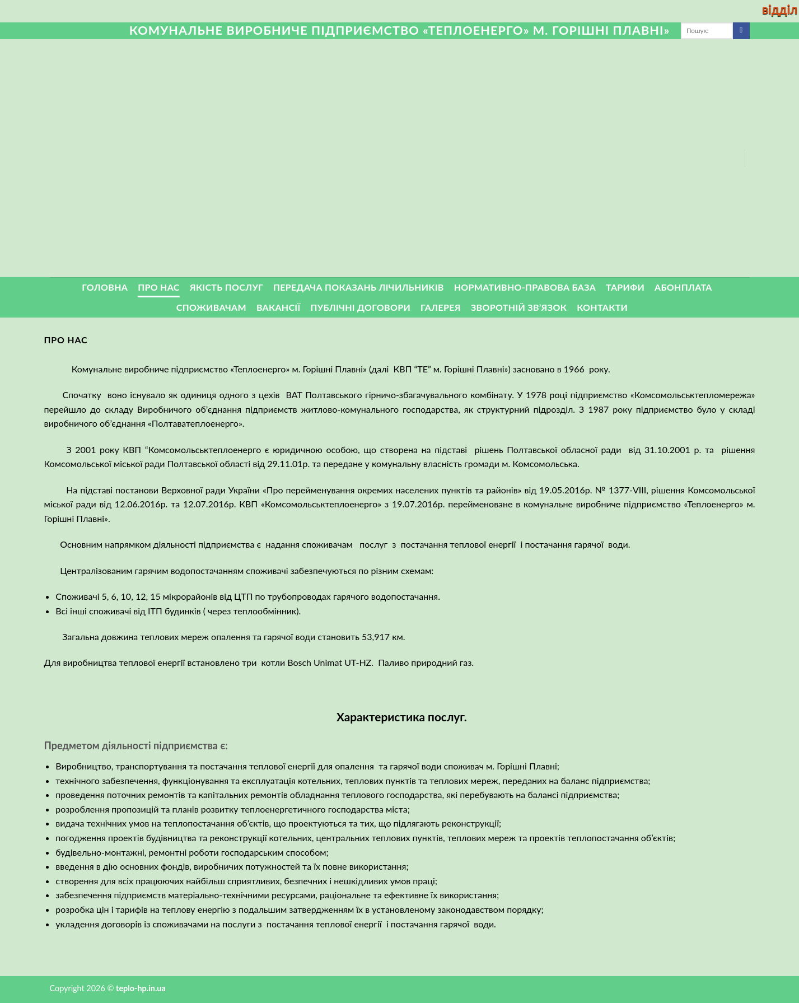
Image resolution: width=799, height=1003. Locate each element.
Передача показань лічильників (358, 287)
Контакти (602, 307)
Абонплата (683, 287)
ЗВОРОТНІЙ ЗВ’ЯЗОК (519, 307)
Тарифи (625, 287)
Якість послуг (226, 287)
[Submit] (741, 30)
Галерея (440, 307)
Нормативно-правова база (525, 287)
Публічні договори (361, 307)
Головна (105, 287)
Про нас (159, 287)
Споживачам (211, 307)
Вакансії (278, 307)
